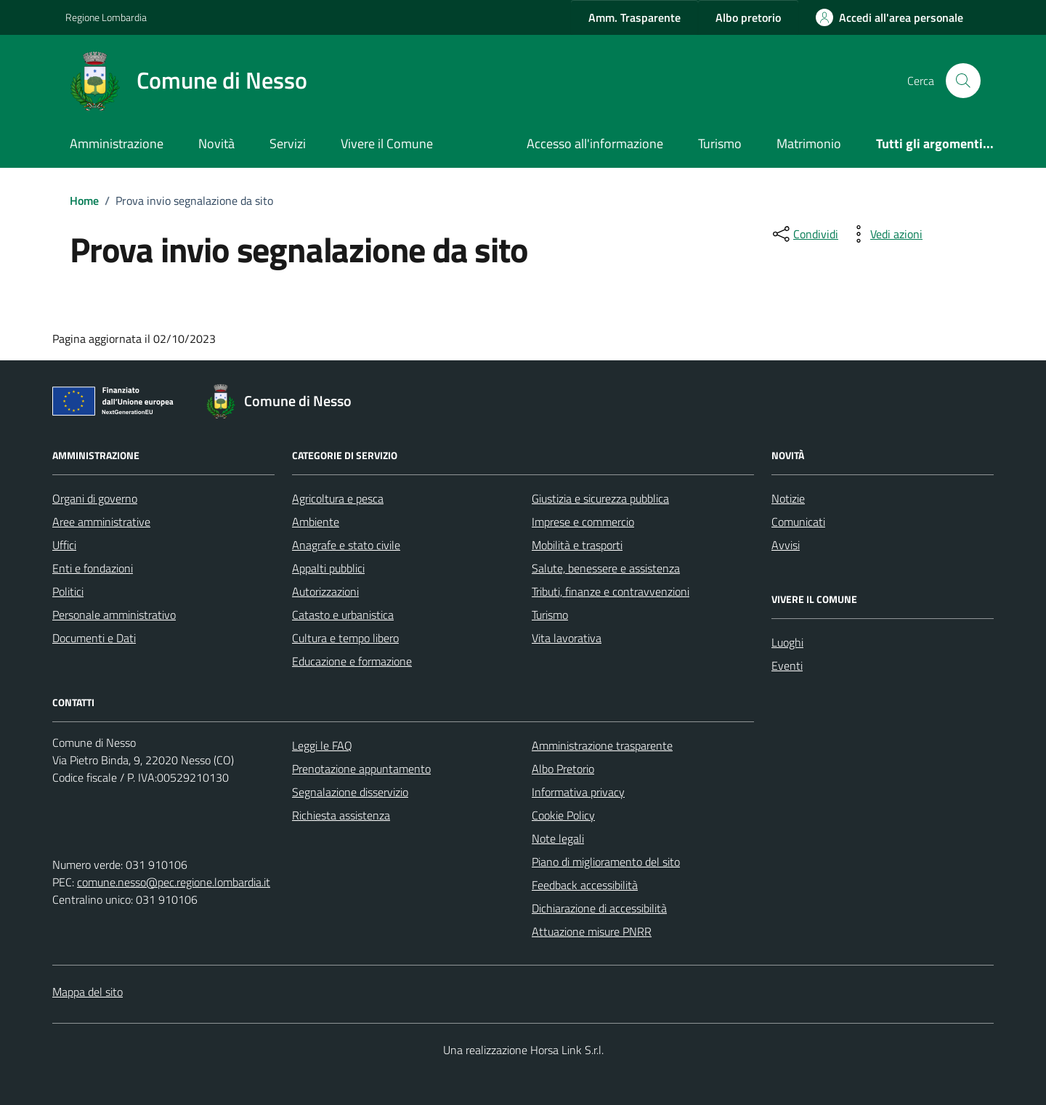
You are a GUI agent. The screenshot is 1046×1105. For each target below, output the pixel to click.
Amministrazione (116, 143)
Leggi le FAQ (322, 745)
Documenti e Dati (94, 638)
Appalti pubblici (328, 568)
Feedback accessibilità (585, 885)
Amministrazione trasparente (602, 745)
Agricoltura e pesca (338, 498)
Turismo (720, 143)
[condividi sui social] (804, 234)
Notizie (788, 498)
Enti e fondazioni (92, 568)
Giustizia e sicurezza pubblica (600, 498)
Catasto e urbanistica (343, 614)
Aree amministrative (101, 521)
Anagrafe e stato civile (346, 545)
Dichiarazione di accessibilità (599, 908)
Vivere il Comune (387, 143)
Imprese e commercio (583, 521)
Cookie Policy (563, 815)
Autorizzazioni (325, 591)
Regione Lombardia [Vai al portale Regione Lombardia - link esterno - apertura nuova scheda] (106, 17)
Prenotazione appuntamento (361, 768)
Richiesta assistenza (341, 815)
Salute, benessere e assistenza (606, 568)
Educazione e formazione (352, 661)
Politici (68, 591)
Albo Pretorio (563, 768)
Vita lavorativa (566, 638)
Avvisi (785, 545)
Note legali (558, 838)
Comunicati (798, 521)
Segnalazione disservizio (350, 792)
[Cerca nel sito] (963, 80)
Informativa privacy (578, 792)
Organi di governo (94, 498)
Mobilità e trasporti (577, 545)
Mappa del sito (87, 991)
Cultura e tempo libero (345, 638)
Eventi (787, 665)
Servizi (287, 143)
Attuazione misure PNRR (592, 931)
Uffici (64, 545)
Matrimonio (809, 143)
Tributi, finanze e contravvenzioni (610, 591)
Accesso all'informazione (595, 143)
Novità (216, 143)
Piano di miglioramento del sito (606, 861)
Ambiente (315, 521)
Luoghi (787, 642)
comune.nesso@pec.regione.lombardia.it (173, 882)
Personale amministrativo (114, 614)
